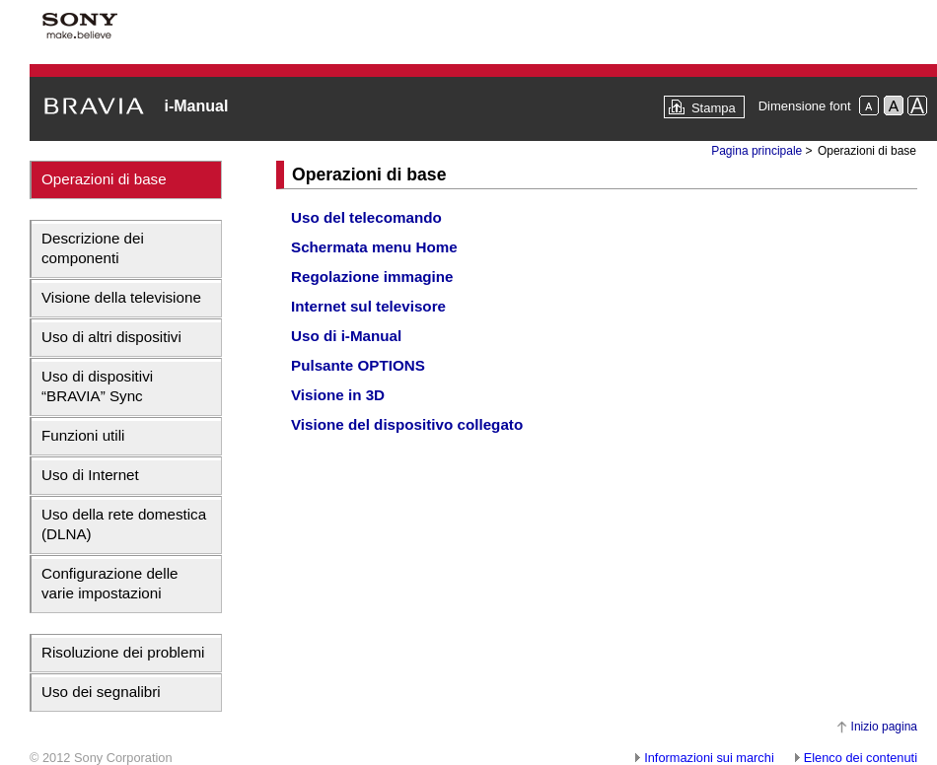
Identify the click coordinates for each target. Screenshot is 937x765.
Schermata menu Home (374, 247)
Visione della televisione (121, 297)
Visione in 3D (338, 394)
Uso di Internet (90, 474)
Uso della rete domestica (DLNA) (123, 524)
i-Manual (196, 106)
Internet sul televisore (368, 306)
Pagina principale (756, 151)
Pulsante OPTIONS (358, 365)
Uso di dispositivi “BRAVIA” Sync (97, 386)
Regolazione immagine (372, 276)
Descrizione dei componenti (92, 248)
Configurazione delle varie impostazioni (109, 583)
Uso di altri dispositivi (111, 336)
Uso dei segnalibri (101, 691)
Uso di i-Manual (346, 335)
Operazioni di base (104, 179)
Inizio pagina (884, 726)
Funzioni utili (82, 435)
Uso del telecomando (366, 217)
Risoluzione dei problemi (122, 652)
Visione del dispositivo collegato (407, 424)
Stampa (713, 108)
